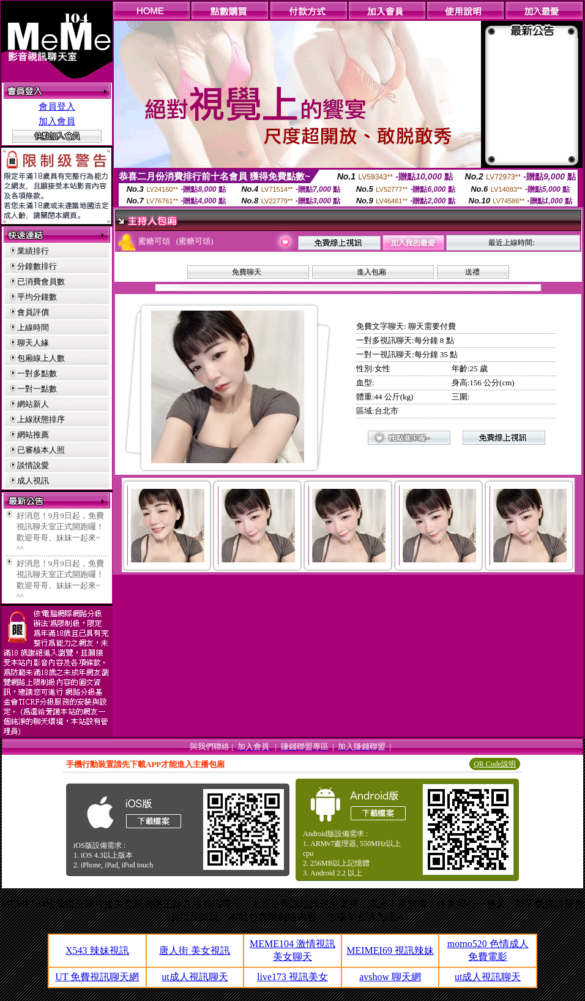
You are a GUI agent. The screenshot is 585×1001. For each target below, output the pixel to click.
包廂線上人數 (41, 358)
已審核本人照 (41, 450)
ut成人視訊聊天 (195, 977)
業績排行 (33, 250)
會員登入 (57, 106)
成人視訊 (33, 480)
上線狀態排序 (41, 419)
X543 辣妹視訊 (97, 950)
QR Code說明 (495, 764)
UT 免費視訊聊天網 (97, 977)
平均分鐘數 (37, 296)
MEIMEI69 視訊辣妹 (390, 950)
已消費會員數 (41, 281)
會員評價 (33, 312)
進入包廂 (371, 272)
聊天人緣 (33, 342)
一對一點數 (37, 388)
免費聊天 (246, 272)
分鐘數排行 (37, 266)
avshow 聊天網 (390, 977)
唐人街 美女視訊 (194, 950)
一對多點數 (37, 373)
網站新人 (33, 404)
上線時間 (33, 327)
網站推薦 (33, 434)
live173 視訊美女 (292, 977)
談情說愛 (33, 465)
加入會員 (57, 121)
